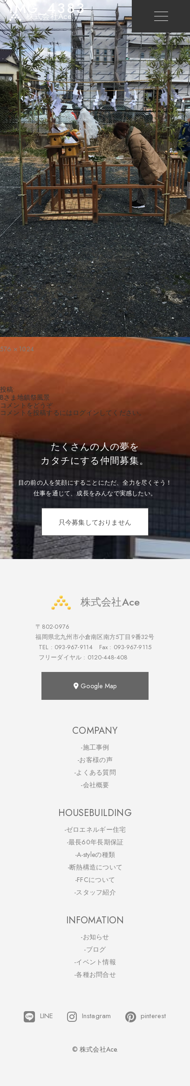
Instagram (89, 1016)
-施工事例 (95, 747)
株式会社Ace (95, 602)
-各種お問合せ (95, 974)
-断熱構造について (95, 867)
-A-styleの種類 (95, 854)
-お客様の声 (95, 759)
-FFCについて (95, 879)
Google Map (95, 686)
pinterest (145, 1016)
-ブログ (95, 949)
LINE (38, 1016)
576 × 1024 (17, 349)
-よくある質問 (95, 772)
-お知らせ (95, 936)
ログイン (86, 412)
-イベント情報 (95, 962)
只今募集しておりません (95, 522)
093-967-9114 (73, 647)
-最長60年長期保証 (95, 842)
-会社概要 (95, 785)
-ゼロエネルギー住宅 (95, 829)
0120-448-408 (108, 657)
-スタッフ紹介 (95, 892)
